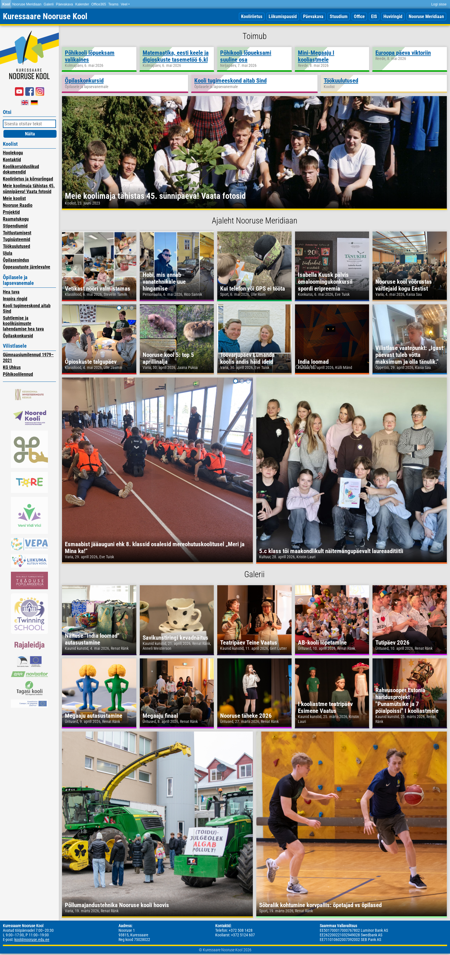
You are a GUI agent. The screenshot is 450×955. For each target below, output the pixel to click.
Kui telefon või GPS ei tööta (252, 288)
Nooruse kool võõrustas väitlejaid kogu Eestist (403, 285)
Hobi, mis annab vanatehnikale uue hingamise (164, 281)
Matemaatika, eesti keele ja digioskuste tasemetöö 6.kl (176, 56)
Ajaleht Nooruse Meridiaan (254, 220)
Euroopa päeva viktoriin (403, 52)
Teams (113, 4)
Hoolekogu (13, 152)
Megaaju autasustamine (93, 715)
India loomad (313, 361)
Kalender (82, 4)
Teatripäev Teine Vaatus (248, 642)
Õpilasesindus (16, 260)
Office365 (98, 4)
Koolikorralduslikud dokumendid (21, 169)
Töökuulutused (16, 246)
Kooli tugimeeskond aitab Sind (230, 80)
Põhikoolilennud (18, 374)
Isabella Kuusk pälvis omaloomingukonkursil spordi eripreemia (325, 281)
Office (359, 16)
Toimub (255, 36)
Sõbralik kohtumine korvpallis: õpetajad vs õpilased (320, 905)
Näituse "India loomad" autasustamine (92, 639)
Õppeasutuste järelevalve (26, 267)
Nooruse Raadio (17, 205)
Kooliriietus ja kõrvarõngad (28, 179)
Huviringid (392, 16)
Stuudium (339, 16)
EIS (374, 16)
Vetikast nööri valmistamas (97, 288)
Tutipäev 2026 (392, 642)
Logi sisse (439, 4)
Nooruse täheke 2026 (246, 715)
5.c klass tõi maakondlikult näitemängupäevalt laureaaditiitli (331, 551)
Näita (30, 134)
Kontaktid (12, 159)
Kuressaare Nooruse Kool (45, 16)
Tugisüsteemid (16, 239)
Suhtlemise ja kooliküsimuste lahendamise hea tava (23, 323)
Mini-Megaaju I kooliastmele (316, 56)
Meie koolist (14, 198)
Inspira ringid (15, 299)
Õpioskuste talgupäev (91, 361)
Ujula (7, 253)
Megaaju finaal (160, 715)
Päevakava (64, 4)
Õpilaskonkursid (18, 336)
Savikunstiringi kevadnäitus (175, 637)
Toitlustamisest (17, 233)
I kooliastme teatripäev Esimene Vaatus (325, 707)
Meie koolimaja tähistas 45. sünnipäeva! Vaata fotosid (29, 188)
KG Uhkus (12, 367)
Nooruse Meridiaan (26, 4)
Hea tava (11, 292)
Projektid (11, 212)
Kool (6, 4)
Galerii (49, 4)
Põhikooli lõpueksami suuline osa (245, 56)
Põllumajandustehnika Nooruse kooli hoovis (117, 905)
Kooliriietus (251, 16)
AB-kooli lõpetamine (322, 642)
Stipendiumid (15, 226)
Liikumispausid (283, 16)
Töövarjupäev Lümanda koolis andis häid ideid (247, 358)
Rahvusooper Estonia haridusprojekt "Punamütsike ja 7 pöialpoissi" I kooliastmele (407, 700)
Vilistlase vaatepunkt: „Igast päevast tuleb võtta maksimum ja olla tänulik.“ (409, 355)
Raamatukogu (16, 219)
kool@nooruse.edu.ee (31, 939)
